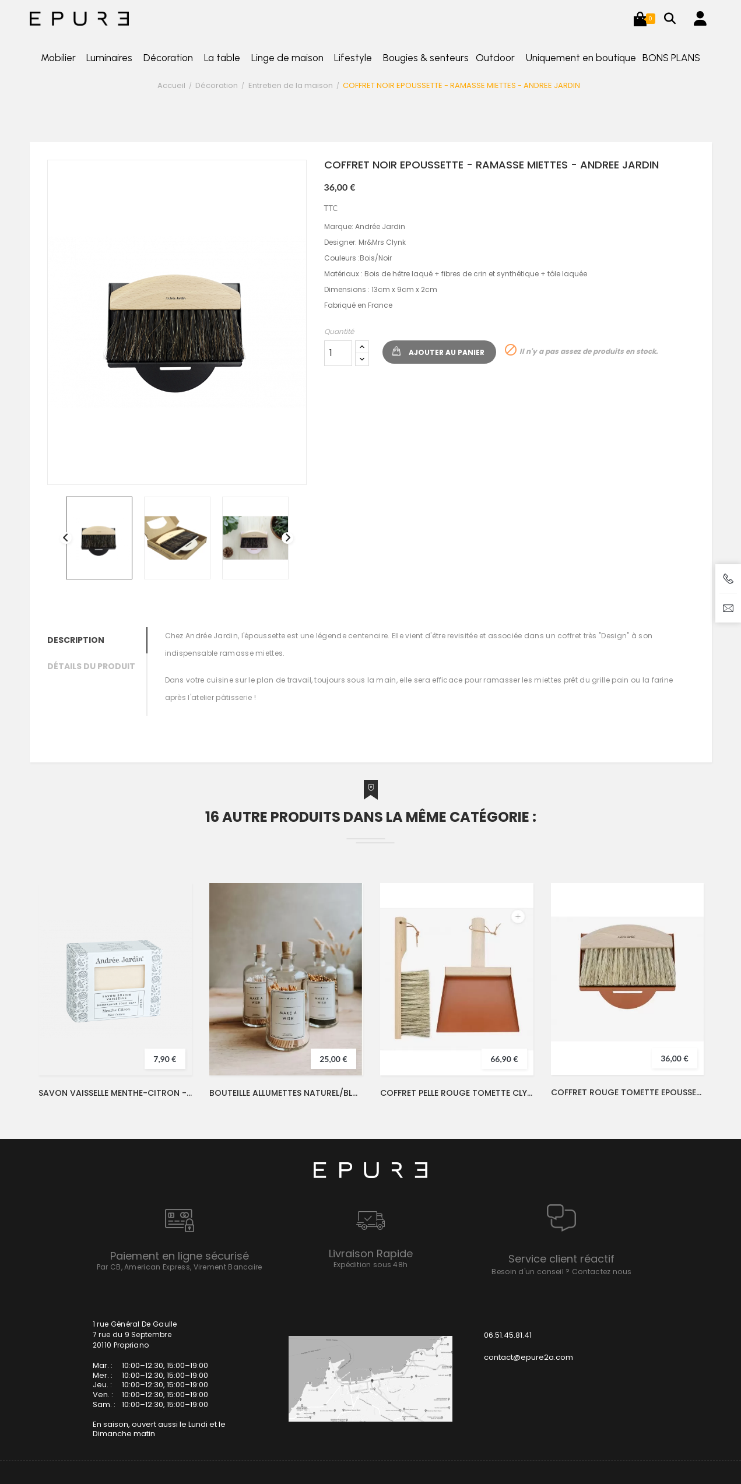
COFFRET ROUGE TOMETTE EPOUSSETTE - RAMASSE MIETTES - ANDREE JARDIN (627, 1092)
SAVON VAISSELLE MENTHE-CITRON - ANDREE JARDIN (115, 1093)
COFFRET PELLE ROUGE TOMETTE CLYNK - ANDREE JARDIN (456, 1093)
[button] (640, 18)
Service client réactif (561, 1258)
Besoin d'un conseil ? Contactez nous (561, 1271)
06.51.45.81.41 (508, 1335)
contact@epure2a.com (528, 1357)
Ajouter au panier (446, 352)
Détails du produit (91, 666)
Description (75, 640)
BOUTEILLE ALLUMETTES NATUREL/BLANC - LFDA (286, 1093)
